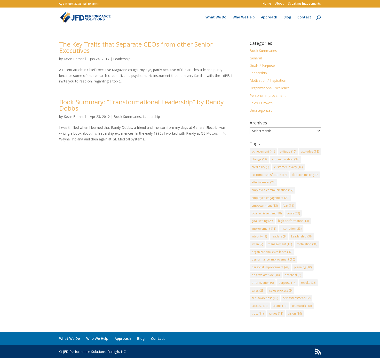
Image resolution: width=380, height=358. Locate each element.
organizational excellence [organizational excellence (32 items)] (272, 252)
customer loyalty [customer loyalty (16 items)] (288, 167)
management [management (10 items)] (280, 244)
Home (267, 4)
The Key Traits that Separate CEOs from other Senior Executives (136, 47)
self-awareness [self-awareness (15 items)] (265, 298)
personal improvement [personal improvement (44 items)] (270, 267)
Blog (287, 17)
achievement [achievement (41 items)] (263, 151)
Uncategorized (261, 110)
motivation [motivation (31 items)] (307, 244)
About (279, 4)
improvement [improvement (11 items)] (264, 229)
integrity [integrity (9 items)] (259, 236)
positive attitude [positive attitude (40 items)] (266, 275)
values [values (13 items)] (276, 313)
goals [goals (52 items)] (293, 213)
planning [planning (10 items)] (303, 267)
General (256, 58)
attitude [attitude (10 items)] (288, 151)
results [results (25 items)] (308, 283)
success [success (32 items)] (260, 306)
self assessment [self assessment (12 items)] (296, 298)
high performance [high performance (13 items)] (293, 221)
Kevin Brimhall (75, 59)
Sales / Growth (261, 103)
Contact (304, 17)
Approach (269, 17)
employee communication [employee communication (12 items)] (272, 190)
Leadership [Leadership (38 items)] (301, 236)
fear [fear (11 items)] (288, 205)
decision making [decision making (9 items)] (305, 175)
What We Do (216, 17)
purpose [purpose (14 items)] (287, 283)
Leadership (121, 59)
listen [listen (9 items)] (257, 244)
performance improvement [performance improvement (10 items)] (273, 259)
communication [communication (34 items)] (285, 159)
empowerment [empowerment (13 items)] (265, 205)
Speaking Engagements (304, 4)
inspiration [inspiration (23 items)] (291, 229)
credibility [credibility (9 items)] (260, 167)
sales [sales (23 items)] (258, 290)
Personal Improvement (268, 95)
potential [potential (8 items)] (293, 275)
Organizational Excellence (270, 88)
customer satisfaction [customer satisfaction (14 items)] (269, 175)
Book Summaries (127, 116)
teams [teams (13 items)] (280, 306)
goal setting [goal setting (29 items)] (262, 221)
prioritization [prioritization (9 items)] (263, 283)
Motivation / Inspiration (268, 80)
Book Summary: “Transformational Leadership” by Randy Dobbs (141, 105)
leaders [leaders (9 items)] (279, 236)
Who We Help (244, 17)
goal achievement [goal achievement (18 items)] (267, 213)
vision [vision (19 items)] (295, 313)
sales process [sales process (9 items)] (280, 290)
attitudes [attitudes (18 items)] (310, 151)
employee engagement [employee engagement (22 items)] (270, 198)
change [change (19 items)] (259, 159)
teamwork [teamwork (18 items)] (302, 306)
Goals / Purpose (262, 65)
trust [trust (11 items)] (258, 313)
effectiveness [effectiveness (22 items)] (263, 182)
